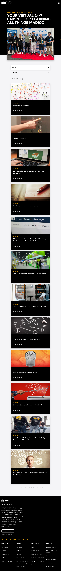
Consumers (4, 547)
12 (40, 488)
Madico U (49, 556)
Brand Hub (49, 563)
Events (33, 564)
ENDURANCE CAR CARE (51, 551)
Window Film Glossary (38, 561)
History (18, 550)
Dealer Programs (51, 559)
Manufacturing (20, 566)
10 (35, 488)
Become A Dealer (51, 547)
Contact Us (8, 531)
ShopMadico (50, 566)
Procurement (20, 557)
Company (19, 547)
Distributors (5, 554)
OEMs (3, 557)
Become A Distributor (37, 557)
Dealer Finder (35, 550)
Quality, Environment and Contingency (22, 562)
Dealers (3, 550)
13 (42, 488)
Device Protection (6, 561)
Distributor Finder (36, 554)
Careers (18, 554)
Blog (32, 547)
